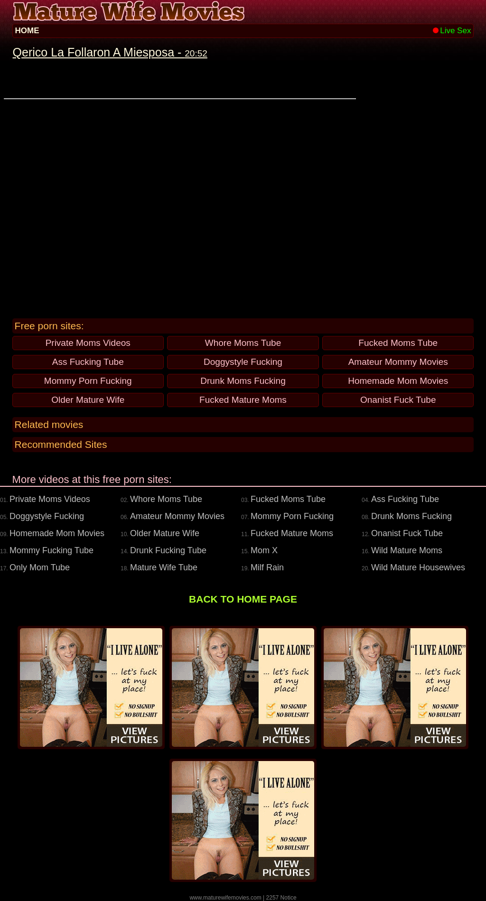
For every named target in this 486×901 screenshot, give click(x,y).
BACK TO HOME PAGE (243, 599)
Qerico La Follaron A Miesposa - (110, 52)
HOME (27, 30)
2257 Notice (281, 897)
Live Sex (452, 30)
